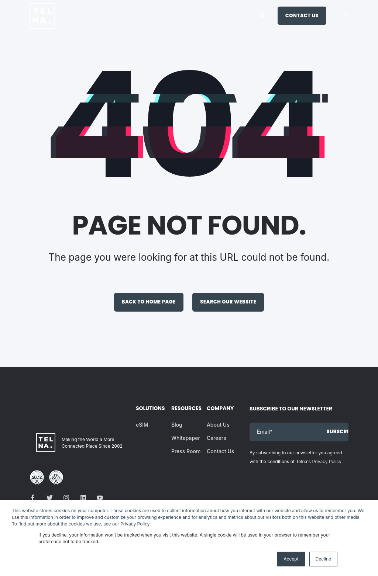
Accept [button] (291, 559)
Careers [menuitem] (216, 438)
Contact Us (302, 15)
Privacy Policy (326, 461)
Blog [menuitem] (176, 424)
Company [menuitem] (220, 409)
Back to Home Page (149, 301)
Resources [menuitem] (184, 409)
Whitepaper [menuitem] (185, 438)
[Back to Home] (42, 24)
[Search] (263, 15)
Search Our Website (228, 301)
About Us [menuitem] (218, 424)
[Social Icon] (35, 498)
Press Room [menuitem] (185, 451)
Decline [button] (323, 559)
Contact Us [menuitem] (220, 451)
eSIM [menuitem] (142, 424)
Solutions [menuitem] (149, 409)
